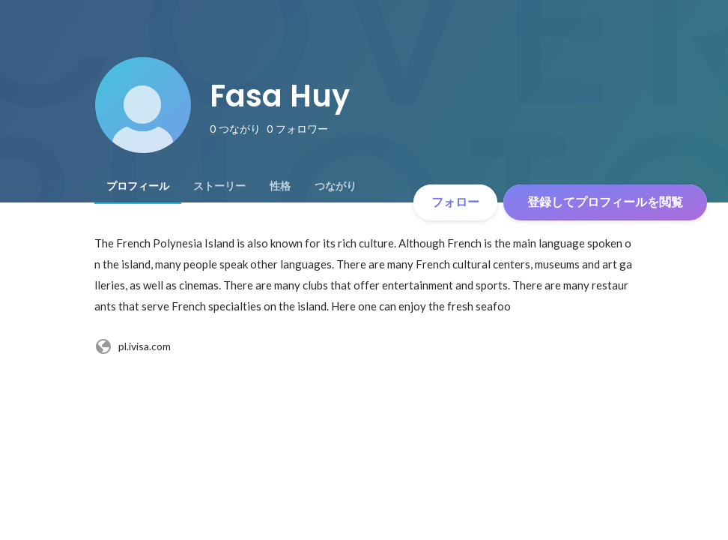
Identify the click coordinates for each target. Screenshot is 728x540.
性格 (280, 186)
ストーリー (219, 186)
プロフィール (137, 186)
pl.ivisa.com (132, 347)
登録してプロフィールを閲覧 (605, 202)
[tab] (137, 186)
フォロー (455, 202)
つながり (336, 186)
